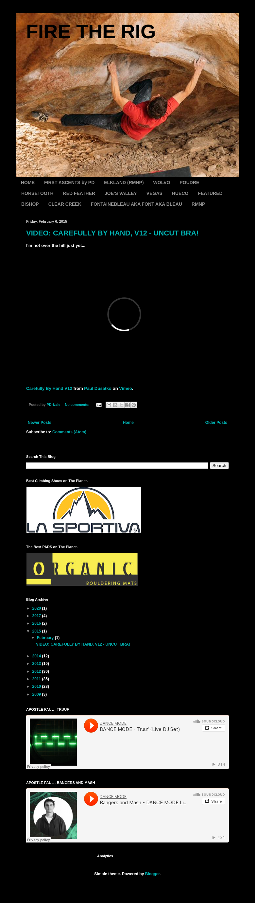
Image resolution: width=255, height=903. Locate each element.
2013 (37, 663)
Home (128, 422)
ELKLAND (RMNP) (124, 182)
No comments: (77, 405)
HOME (28, 182)
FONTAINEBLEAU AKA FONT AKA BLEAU (136, 204)
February (46, 637)
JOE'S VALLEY (121, 193)
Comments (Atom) (69, 432)
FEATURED (210, 193)
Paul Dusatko (97, 388)
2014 (37, 656)
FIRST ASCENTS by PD (69, 182)
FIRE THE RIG (91, 32)
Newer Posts (39, 422)
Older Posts (216, 422)
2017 (37, 616)
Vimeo (125, 388)
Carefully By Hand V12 (49, 388)
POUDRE (189, 182)
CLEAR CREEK (64, 204)
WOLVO (161, 182)
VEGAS (154, 193)
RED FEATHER (79, 193)
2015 (37, 631)
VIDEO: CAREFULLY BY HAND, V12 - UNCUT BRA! (112, 233)
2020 (37, 608)
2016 (37, 623)
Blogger (152, 874)
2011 (37, 679)
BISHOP (30, 204)
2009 (37, 694)
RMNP (198, 204)
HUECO (180, 193)
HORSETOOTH (37, 193)
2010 (37, 686)
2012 (37, 671)
